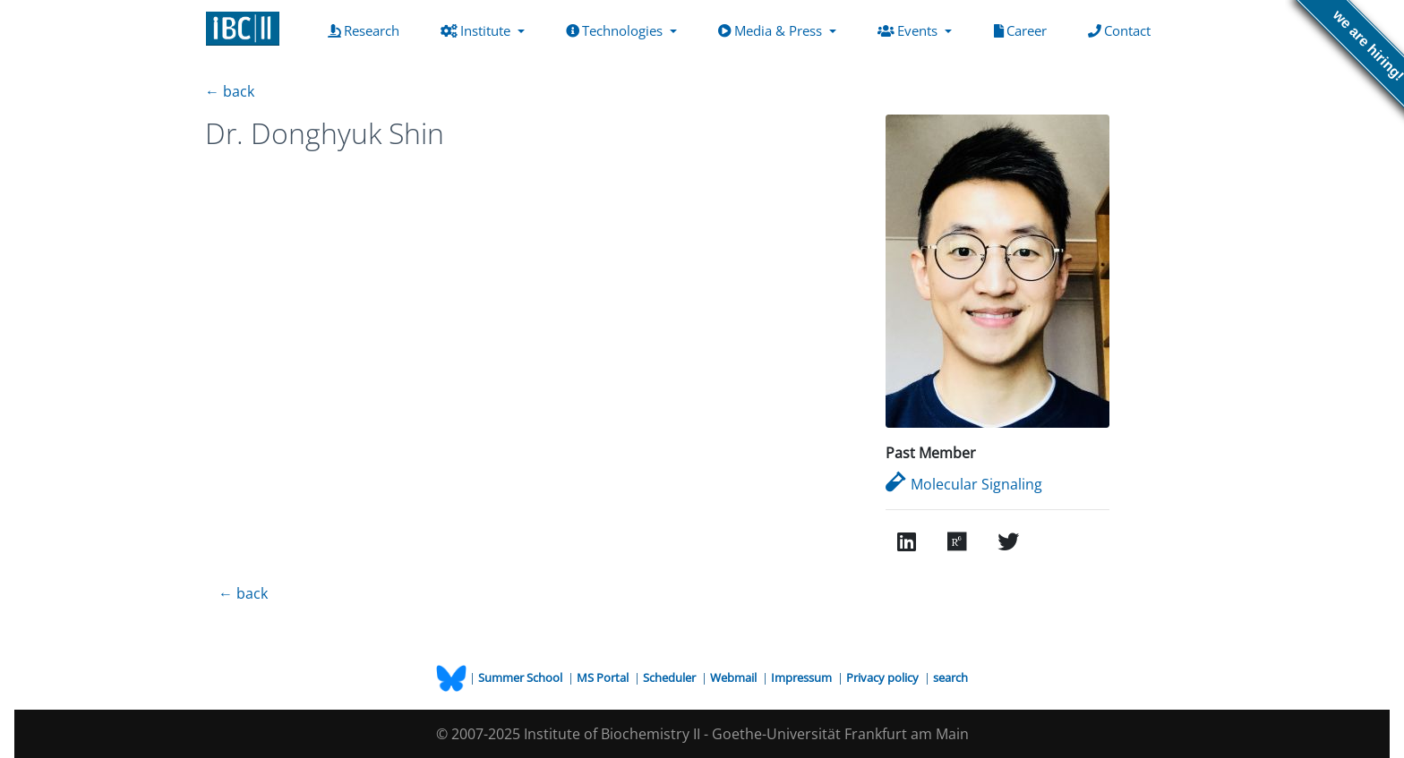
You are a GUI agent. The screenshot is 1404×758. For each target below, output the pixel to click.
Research (367, 29)
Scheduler (670, 677)
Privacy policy (883, 677)
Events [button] (909, 30)
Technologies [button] (616, 30)
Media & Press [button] (772, 30)
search (950, 677)
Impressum (803, 677)
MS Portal (604, 677)
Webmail (734, 677)
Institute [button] (477, 30)
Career (1024, 29)
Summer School (521, 677)
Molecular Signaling (964, 484)
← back (229, 91)
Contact (1123, 29)
